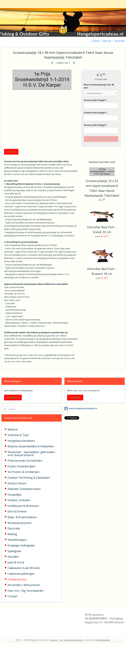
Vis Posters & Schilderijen (23, 472)
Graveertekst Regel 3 (95, 125)
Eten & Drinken (17, 511)
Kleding (12, 534)
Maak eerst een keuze (101, 138)
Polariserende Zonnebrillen (25, 460)
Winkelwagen (13, 397)
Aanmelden (75, 397)
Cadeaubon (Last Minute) (24, 568)
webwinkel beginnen (74, 640)
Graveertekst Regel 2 (95, 112)
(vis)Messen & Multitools (23, 506)
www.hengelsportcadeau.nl (80, 408)
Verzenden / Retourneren (24, 585)
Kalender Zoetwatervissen (24, 489)
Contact (95, 40)
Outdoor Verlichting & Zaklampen (29, 477)
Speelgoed (14, 551)
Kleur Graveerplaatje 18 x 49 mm (99, 86)
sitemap (54, 640)
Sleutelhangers (17, 540)
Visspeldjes (15, 494)
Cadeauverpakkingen (21, 574)
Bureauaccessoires (20, 523)
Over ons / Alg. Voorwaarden (26, 591)
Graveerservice (17, 579)
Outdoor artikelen (19, 500)
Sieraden (13, 557)
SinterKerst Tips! (18, 435)
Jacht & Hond (16, 562)
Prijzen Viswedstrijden (21, 466)
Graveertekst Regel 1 (95, 100)
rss (61, 640)
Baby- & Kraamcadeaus (22, 517)
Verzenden (120, 40)
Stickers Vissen (17, 483)
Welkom (13, 429)
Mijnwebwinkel (103, 640)
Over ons (107, 40)
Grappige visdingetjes (21, 545)
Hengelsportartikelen (21, 441)
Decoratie (14, 528)
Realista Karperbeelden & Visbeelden (31, 446)
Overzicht (11, 151)
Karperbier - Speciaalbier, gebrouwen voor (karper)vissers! (31, 453)
